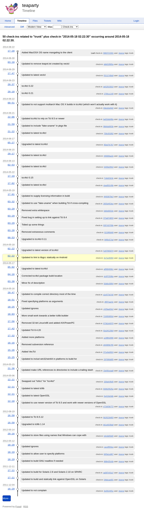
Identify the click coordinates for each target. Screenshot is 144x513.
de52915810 (108, 87)
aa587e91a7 (108, 473)
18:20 (11, 444)
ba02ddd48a (108, 119)
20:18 (11, 91)
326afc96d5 (109, 382)
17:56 (11, 321)
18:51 (11, 299)
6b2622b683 (108, 418)
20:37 (11, 84)
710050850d (108, 316)
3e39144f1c (109, 491)
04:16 (11, 274)
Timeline (22, 20)
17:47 (11, 73)
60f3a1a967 (108, 454)
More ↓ (7, 498)
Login (136, 20)
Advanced (9, 27)
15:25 (11, 357)
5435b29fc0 (109, 167)
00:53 (11, 237)
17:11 (11, 470)
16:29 (11, 488)
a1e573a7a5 (108, 295)
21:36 (11, 368)
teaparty (30, 5)
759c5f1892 (109, 134)
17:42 (11, 328)
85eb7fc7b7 (109, 145)
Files (35, 20)
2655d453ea (108, 204)
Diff (22, 27)
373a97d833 (108, 218)
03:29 (11, 208)
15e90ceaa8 (108, 371)
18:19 (11, 452)
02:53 (11, 164)
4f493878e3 (108, 197)
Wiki (59, 20)
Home (8, 20)
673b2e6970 (108, 323)
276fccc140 (109, 94)
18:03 (11, 314)
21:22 (11, 131)
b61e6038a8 (108, 425)
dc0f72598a (109, 276)
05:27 (11, 142)
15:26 (11, 350)
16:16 (11, 342)
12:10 (11, 401)
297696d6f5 (108, 359)
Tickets (47, 20)
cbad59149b (108, 185)
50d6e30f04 (108, 284)
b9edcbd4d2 (108, 108)
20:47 (11, 292)
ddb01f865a (108, 64)
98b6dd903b (108, 126)
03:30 (11, 281)
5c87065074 (108, 251)
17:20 (11, 51)
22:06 (11, 117)
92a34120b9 (108, 331)
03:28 (11, 230)
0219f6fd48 (108, 232)
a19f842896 (108, 338)
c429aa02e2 (108, 309)
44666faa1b (108, 156)
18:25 (11, 306)
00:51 (11, 102)
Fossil (18, 506)
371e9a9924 (108, 352)
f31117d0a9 (108, 75)
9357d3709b (108, 225)
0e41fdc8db (109, 396)
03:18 (11, 62)
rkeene (121, 53)
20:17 (11, 153)
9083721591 (108, 53)
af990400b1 (108, 269)
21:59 (11, 124)
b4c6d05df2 (109, 436)
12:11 (11, 379)
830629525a (108, 389)
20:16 (11, 433)
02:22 (11, 248)
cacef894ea (108, 447)
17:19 (11, 176)
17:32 (11, 335)
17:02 (11, 183)
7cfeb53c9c (109, 178)
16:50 (11, 415)
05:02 (11, 267)
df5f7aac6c (108, 302)
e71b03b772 (108, 406)
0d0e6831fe (108, 211)
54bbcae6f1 (109, 480)
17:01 (11, 194)
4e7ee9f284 (108, 258)
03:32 (11, 201)
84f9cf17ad (109, 240)
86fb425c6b (109, 461)
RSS (25, 506)
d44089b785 (108, 345)
